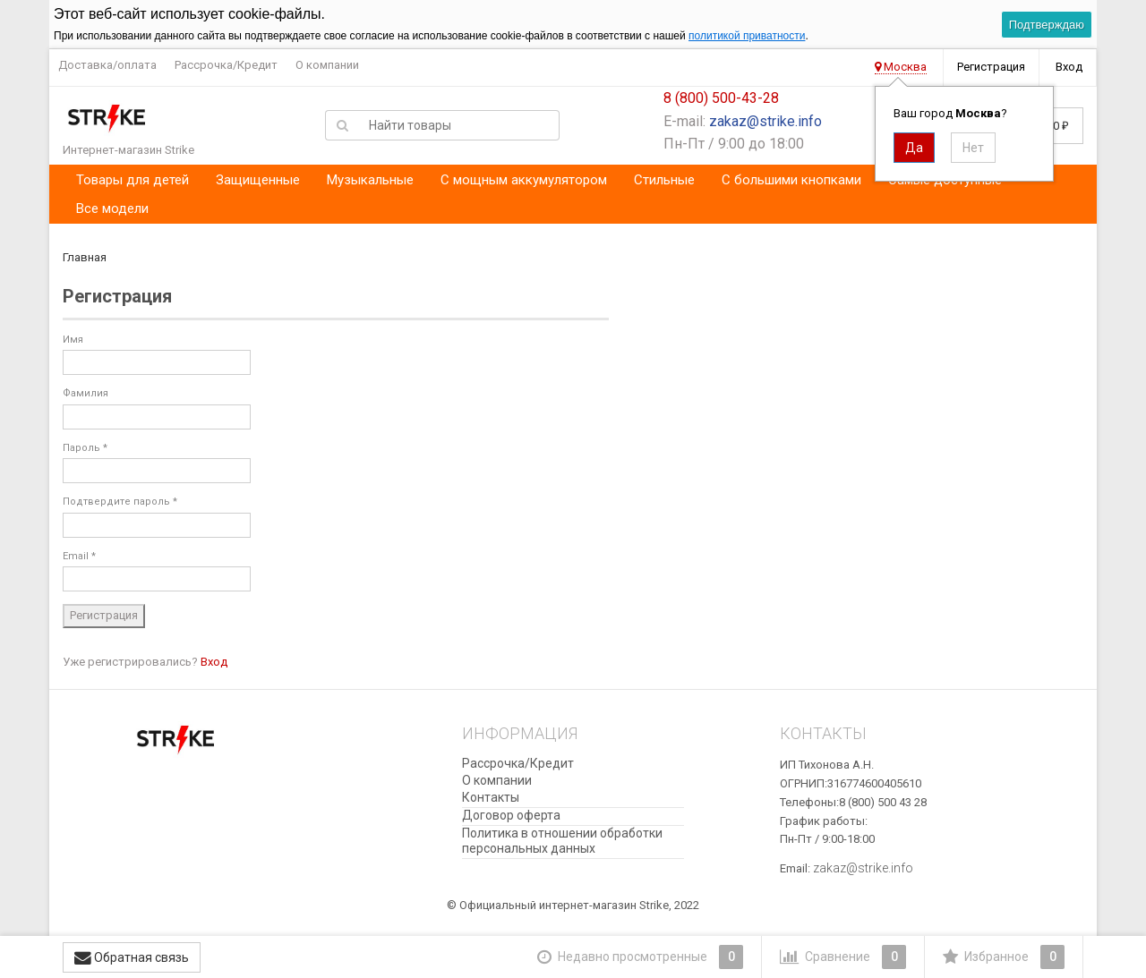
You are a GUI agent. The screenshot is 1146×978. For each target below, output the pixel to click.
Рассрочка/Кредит (226, 65)
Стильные (664, 180)
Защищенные (258, 180)
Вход (1069, 66)
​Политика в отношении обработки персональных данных (562, 840)
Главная (85, 257)
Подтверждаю (1046, 24)
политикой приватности (746, 36)
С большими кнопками (791, 180)
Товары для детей (132, 180)
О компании (327, 65)
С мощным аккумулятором (523, 180)
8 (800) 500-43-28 (721, 97)
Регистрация (991, 66)
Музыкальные (370, 180)
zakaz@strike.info (765, 121)
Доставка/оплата (107, 65)
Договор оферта (511, 815)
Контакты (490, 797)
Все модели (112, 208)
